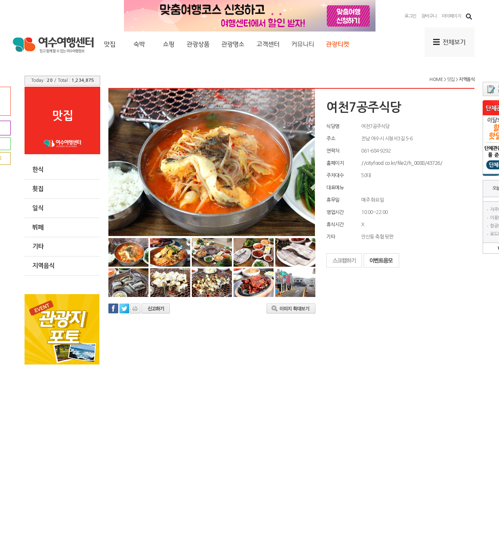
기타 (37, 246)
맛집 (451, 79)
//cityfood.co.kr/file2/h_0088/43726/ (401, 163)
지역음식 (43, 266)
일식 (37, 208)
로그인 (410, 16)
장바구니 (429, 16)
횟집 (37, 189)
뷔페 (37, 227)
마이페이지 (451, 16)
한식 (37, 169)
